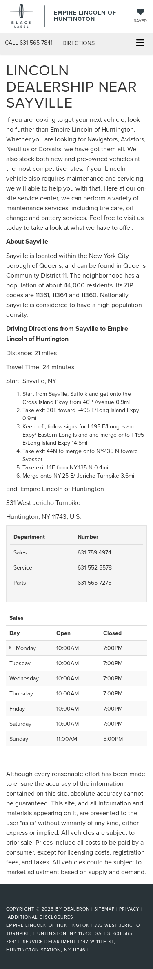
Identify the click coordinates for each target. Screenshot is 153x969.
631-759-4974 (94, 552)
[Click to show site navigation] (140, 43)
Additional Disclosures (40, 917)
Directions (78, 43)
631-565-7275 (94, 583)
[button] (29, 43)
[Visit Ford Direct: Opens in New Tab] (93, 950)
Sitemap (104, 909)
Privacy (129, 909)
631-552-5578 (95, 567)
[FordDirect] (27, 899)
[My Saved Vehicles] (140, 16)
